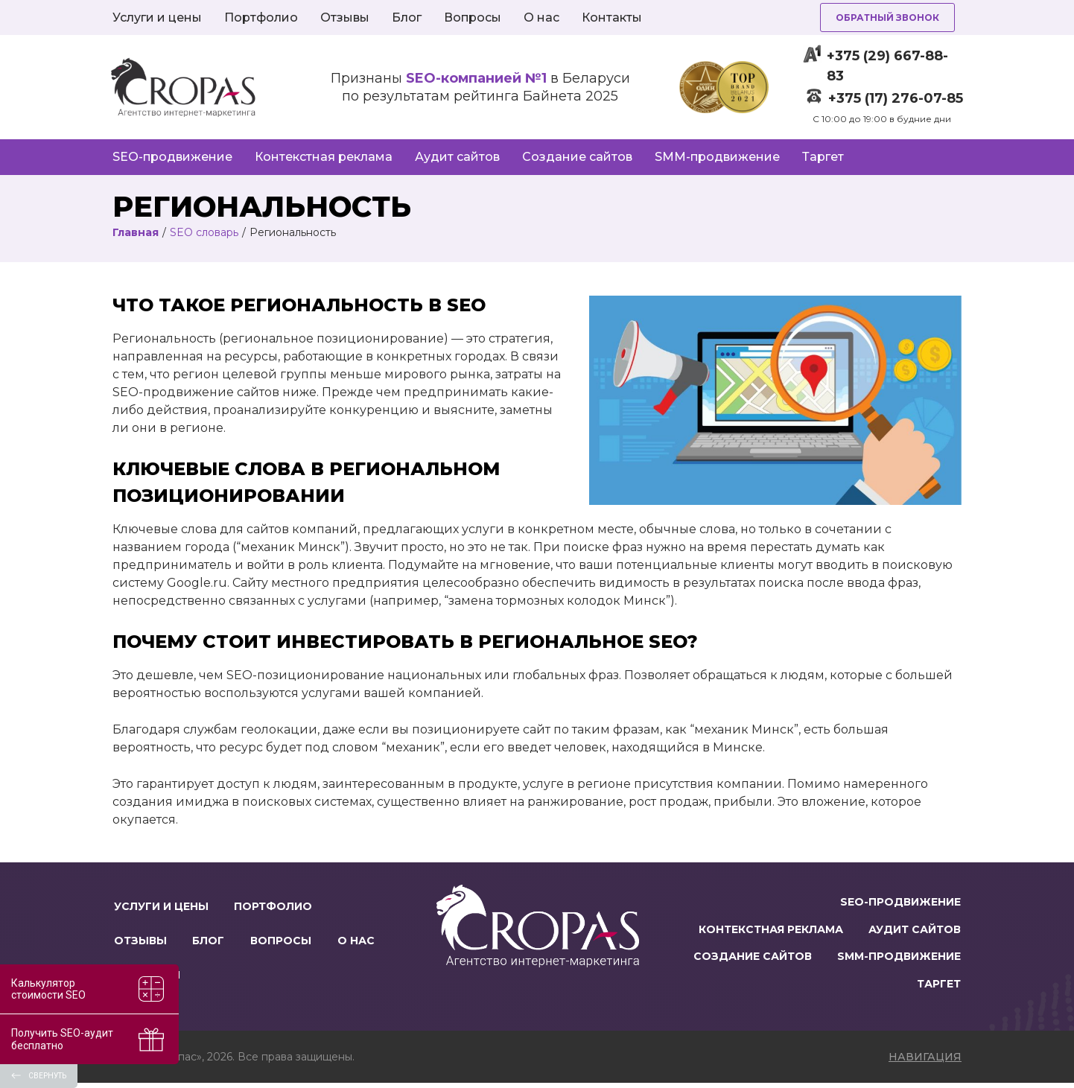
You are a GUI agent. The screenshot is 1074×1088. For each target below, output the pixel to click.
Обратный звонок (887, 17)
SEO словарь (204, 232)
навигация (925, 1062)
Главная (135, 232)
